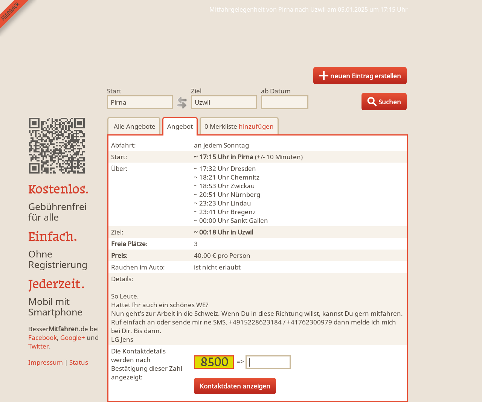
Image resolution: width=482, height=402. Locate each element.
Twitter (38, 346)
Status (78, 362)
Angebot (180, 126)
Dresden (243, 168)
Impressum (45, 362)
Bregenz (243, 211)
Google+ (72, 337)
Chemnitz (244, 177)
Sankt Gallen (249, 220)
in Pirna (241, 156)
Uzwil (245, 232)
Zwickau (242, 185)
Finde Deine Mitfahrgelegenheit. (241, 37)
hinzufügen (256, 126)
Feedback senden (18, 18)
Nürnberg (245, 194)
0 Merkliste (239, 126)
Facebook (42, 337)
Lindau (240, 203)
